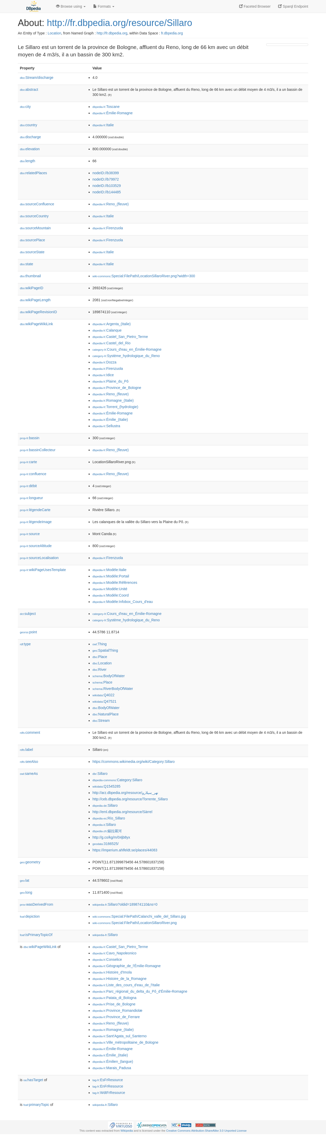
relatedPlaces (33, 173)
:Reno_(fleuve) (110, 204)
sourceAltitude (36, 546)
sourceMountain (35, 228)
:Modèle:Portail (110, 576)
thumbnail (30, 276)
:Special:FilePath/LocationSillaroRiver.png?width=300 (143, 276)
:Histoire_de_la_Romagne (119, 979)
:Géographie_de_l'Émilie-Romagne (126, 966)
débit (28, 486)
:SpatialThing (105, 650)
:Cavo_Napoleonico (114, 953)
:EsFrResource (107, 1080)
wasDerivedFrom (36, 904)
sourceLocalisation (39, 558)
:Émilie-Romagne (112, 113)
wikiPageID (31, 288)
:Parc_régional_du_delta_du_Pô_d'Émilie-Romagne (139, 991)
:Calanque (106, 330)
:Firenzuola (107, 228)
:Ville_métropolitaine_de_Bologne (125, 1042)
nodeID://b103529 (106, 186)
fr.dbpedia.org (172, 33)
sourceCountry (34, 216)
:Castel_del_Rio (111, 343)
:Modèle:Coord (110, 595)
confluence (33, 474)
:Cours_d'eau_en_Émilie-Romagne (126, 349)
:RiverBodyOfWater (112, 689)
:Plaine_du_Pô (110, 381)
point (28, 632)
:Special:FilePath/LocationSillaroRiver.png (134, 923)
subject (28, 614)
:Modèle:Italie (109, 570)
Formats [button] (103, 6)
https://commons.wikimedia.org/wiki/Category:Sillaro (133, 762)
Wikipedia (126, 1130)
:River (99, 669)
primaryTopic (36, 1105)
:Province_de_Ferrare (116, 1017)
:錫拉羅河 (107, 831)
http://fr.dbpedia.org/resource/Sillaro (119, 23)
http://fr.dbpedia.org (112, 33)
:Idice (103, 375)
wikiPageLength (35, 300)
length (27, 161)
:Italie (103, 125)
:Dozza (104, 362)
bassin (29, 438)
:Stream (101, 720)
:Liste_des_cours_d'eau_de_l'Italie (126, 985)
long (26, 892)
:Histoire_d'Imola (112, 972)
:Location (102, 663)
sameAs (29, 774)
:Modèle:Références (114, 582)
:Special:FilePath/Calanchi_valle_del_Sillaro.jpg (139, 916)
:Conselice (107, 959)
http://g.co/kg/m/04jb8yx (111, 837)
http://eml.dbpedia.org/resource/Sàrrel (122, 812)
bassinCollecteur (38, 450)
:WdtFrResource (108, 1093)
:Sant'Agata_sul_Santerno (119, 1036)
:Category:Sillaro (117, 780)
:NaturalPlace (105, 714)
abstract (29, 89)
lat (24, 880)
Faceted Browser (255, 6)
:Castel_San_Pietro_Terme (120, 337)
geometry (30, 862)
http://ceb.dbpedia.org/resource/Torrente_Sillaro (130, 799)
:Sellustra (106, 426)
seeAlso (29, 762)
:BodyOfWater (108, 676)
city (25, 107)
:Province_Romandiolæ (117, 1010)
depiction (30, 916)
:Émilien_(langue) (112, 1061)
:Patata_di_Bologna (114, 998)
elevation (30, 149)
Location (54, 33)
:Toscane (105, 107)
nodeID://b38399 (105, 173)
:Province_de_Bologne (116, 388)
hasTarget (33, 1080)
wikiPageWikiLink (36, 324)
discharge (30, 137)
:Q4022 (103, 695)
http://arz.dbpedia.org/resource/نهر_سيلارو (125, 793)
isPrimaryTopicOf (36, 935)
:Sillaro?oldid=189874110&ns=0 (124, 904)
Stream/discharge (36, 77)
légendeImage (36, 522)
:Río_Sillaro (108, 818)
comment (30, 732)
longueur (31, 498)
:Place (99, 657)
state (26, 264)
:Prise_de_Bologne (113, 1004)
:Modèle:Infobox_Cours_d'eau (122, 602)
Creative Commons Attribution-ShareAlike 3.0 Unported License (206, 1130)
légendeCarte (35, 510)
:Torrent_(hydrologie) (115, 407)
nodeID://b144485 (106, 192)
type (25, 644)
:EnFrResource (107, 1086)
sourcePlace (32, 240)
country (28, 125)
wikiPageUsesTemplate (43, 570)
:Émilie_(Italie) (110, 420)
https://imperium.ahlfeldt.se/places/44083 (124, 850)
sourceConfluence (37, 204)
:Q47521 (104, 701)
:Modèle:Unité (109, 589)
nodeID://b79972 (105, 179)
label (26, 750)
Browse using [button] (71, 6)
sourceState (32, 252)
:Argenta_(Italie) (111, 324)
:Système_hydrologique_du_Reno (126, 356)
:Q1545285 (106, 786)
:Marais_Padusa (111, 1068)
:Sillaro (99, 774)
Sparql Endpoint (293, 6)
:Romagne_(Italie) (113, 400)
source (30, 534)
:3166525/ (105, 844)
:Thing (99, 644)
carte (28, 462)
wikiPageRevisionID (38, 312)
